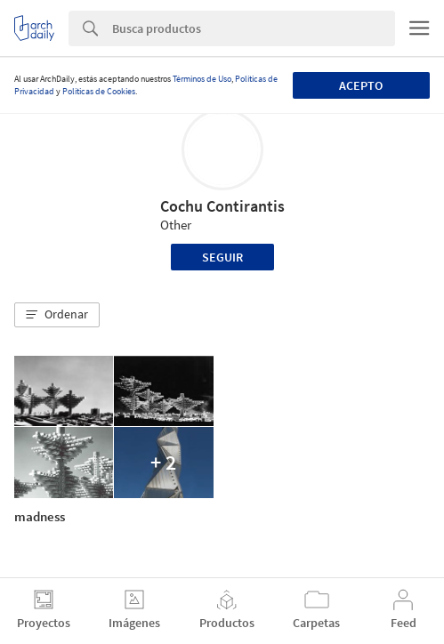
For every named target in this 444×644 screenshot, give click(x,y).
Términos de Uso (202, 79)
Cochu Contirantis (222, 206)
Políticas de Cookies (98, 91)
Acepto (361, 85)
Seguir (222, 257)
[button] (57, 314)
